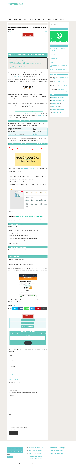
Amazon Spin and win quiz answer (18, 66)
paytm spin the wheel (42, 98)
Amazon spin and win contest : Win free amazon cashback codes (24, 60)
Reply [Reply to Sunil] (10, 385)
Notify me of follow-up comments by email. (18, 427)
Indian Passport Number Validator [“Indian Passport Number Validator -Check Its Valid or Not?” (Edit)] (58, 452)
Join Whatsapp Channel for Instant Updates (28, 35)
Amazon (27, 71)
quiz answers (17, 76)
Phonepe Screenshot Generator (57, 97)
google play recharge (31, 105)
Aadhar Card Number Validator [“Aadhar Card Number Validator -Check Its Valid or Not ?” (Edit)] (57, 450)
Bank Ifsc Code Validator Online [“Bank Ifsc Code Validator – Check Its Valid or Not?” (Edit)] (57, 448)
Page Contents (13, 59)
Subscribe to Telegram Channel (15, 451)
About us (40, 463)
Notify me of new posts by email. (16, 429)
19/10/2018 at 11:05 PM (15, 368)
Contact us (45, 463)
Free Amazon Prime (55, 103)
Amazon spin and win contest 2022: (17, 62)
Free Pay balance (42, 115)
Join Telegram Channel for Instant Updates (28, 316)
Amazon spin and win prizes (17, 65)
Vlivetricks (15, 3)
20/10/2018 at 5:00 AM (13, 379)
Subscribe (27, 343)
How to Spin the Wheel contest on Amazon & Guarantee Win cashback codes (27, 63)
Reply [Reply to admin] (12, 374)
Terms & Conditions (16, 67)
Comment (11, 395)
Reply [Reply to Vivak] (10, 363)
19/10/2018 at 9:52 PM (13, 356)
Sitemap (56, 463)
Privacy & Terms (50, 463)
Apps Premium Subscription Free (57, 109)
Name (10, 414)
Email (10, 420)
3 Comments (45, 31)
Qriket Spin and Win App (23, 113)
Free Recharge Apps (55, 106)
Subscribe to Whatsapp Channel (15, 448)
